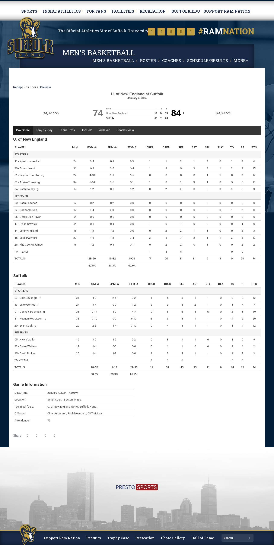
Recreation (153, 11)
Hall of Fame (202, 538)
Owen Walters (28, 346)
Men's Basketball (113, 60)
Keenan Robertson (31, 318)
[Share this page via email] (45, 436)
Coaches (171, 60)
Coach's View (125, 130)
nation (226, 31)
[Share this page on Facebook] (27, 436)
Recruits (93, 538)
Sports (29, 11)
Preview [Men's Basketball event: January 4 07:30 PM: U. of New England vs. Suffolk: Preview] (45, 87)
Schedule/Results (207, 60)
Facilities (123, 11)
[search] (234, 538)
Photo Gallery (173, 538)
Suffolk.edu (186, 11)
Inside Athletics (62, 11)
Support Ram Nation (227, 11)
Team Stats (67, 130)
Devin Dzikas (28, 353)
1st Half (87, 130)
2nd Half (104, 130)
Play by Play (44, 130)
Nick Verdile (27, 339)
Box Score (23, 130)
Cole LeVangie (28, 297)
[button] (54, 436)
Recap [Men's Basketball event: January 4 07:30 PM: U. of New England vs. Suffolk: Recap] (17, 87)
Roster (148, 60)
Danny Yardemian (30, 311)
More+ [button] (240, 60)
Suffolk (31, 38)
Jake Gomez (27, 304)
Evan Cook (26, 325)
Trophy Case (118, 538)
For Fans (96, 11)
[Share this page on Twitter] (36, 436)
